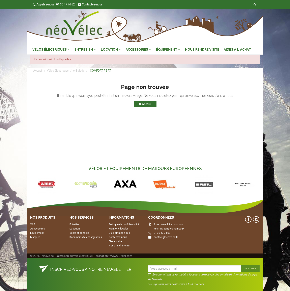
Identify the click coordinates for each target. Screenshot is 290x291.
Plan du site (115, 241)
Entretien (74, 224)
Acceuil (145, 104)
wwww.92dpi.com (121, 256)
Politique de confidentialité (124, 224)
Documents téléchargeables (85, 237)
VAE (32, 224)
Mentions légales (118, 228)
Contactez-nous (90, 4)
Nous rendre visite (119, 245)
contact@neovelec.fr (166, 237)
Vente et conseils (79, 232)
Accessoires (37, 228)
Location (74, 228)
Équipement (37, 232)
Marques (35, 237)
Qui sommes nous (119, 232)
